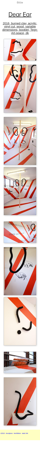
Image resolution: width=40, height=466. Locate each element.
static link (25, 433)
